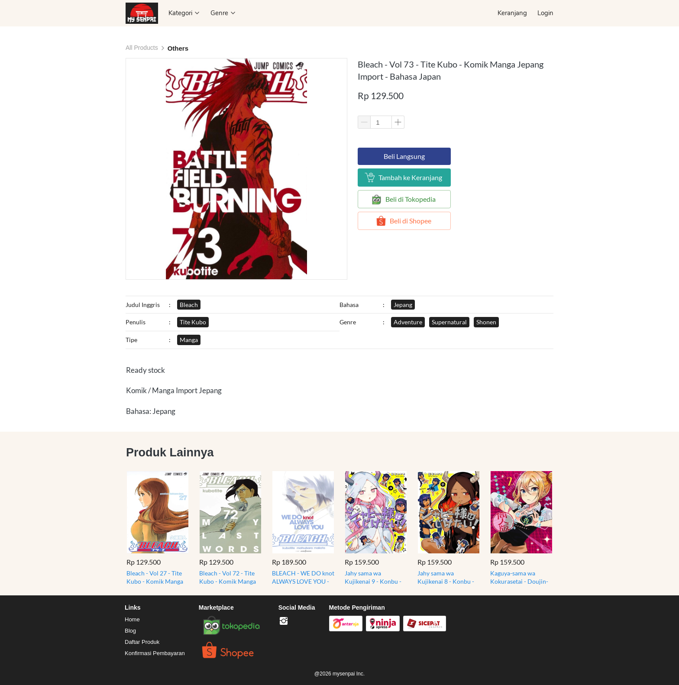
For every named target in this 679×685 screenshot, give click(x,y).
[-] (283, 621)
